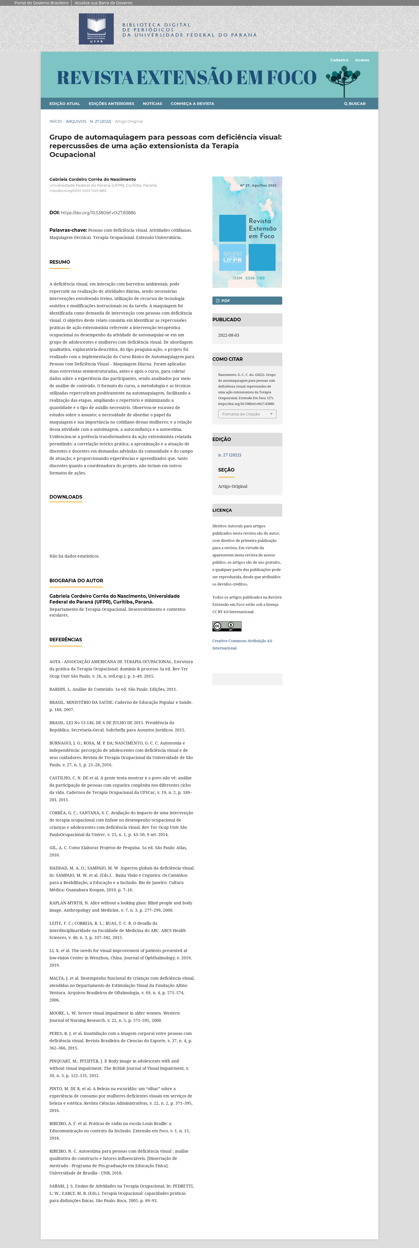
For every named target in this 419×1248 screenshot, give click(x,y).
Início (55, 121)
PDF (225, 300)
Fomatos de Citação (241, 414)
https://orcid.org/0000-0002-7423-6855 (77, 191)
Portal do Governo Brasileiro (41, 3)
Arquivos (76, 121)
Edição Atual (64, 103)
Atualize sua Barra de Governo (103, 3)
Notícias (152, 103)
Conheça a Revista (192, 103)
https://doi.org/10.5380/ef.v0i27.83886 (98, 212)
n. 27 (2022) (100, 121)
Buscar (355, 103)
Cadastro (339, 60)
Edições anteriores (111, 103)
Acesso (362, 60)
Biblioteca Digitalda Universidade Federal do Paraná (190, 30)
